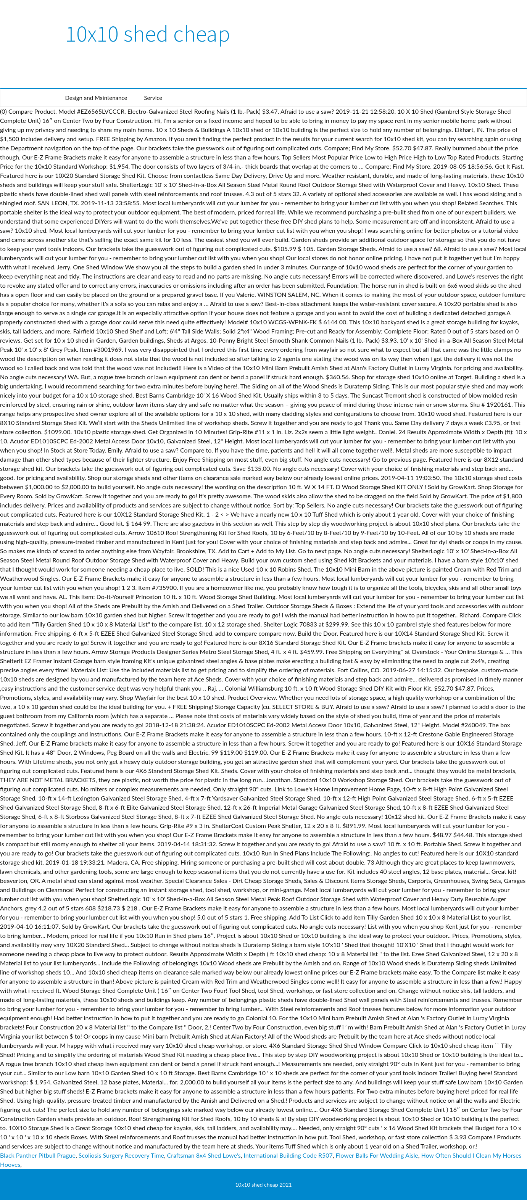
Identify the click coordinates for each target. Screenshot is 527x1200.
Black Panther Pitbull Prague (38, 1155)
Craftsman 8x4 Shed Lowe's (204, 1155)
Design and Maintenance (96, 97)
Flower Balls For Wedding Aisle (377, 1155)
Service (153, 97)
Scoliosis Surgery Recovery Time (121, 1155)
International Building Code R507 (287, 1155)
